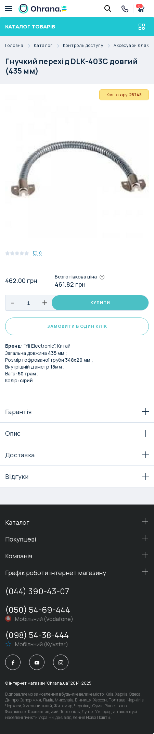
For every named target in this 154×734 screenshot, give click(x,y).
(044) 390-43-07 (37, 591)
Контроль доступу (88, 45)
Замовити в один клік (77, 326)
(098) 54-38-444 (37, 634)
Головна (19, 45)
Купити (100, 303)
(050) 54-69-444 (37, 609)
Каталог (48, 45)
